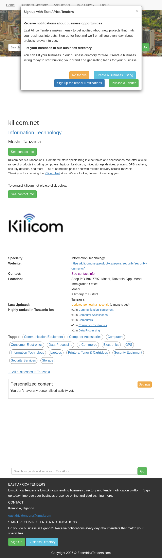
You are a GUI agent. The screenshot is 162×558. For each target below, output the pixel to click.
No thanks (79, 75)
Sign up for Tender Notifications (79, 83)
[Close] (137, 11)
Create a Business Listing (114, 75)
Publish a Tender (124, 83)
